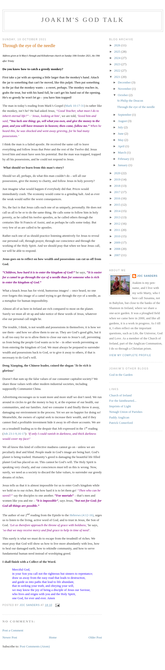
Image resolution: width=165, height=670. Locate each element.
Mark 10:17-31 (74, 105)
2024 (117, 58)
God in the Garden (120, 374)
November (125, 88)
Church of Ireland (120, 395)
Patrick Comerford (121, 423)
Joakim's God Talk (82, 19)
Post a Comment (12, 630)
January (123, 165)
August (123, 121)
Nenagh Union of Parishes (125, 412)
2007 (117, 255)
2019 (117, 179)
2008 (117, 249)
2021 (117, 77)
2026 (117, 45)
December (125, 82)
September (125, 114)
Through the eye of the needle (136, 107)
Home (53, 637)
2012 (117, 223)
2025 (117, 51)
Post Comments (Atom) (35, 646)
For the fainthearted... (122, 400)
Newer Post (9, 637)
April (121, 146)
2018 (117, 186)
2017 (117, 192)
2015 (117, 204)
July (121, 127)
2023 (117, 64)
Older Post (95, 637)
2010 (117, 236)
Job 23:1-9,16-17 (14, 433)
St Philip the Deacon (130, 100)
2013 (117, 217)
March (122, 152)
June (121, 133)
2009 (117, 242)
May (121, 140)
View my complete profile (130, 355)
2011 (117, 230)
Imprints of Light (120, 406)
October (123, 95)
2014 (117, 211)
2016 (117, 198)
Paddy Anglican (119, 417)
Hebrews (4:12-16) (82, 515)
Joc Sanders (147, 276)
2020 (117, 173)
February (124, 159)
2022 (117, 70)
